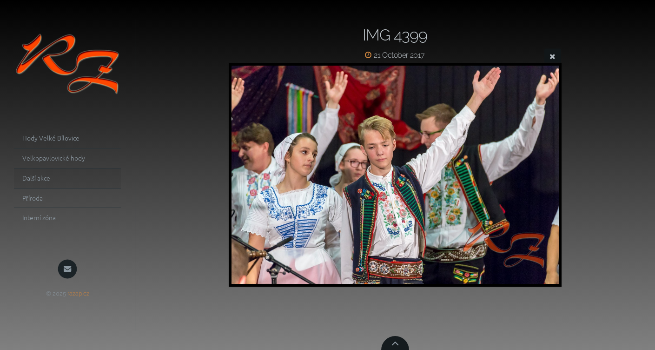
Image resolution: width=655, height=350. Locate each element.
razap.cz (78, 293)
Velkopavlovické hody (53, 157)
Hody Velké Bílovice (50, 137)
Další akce (36, 177)
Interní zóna (39, 217)
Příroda (32, 197)
